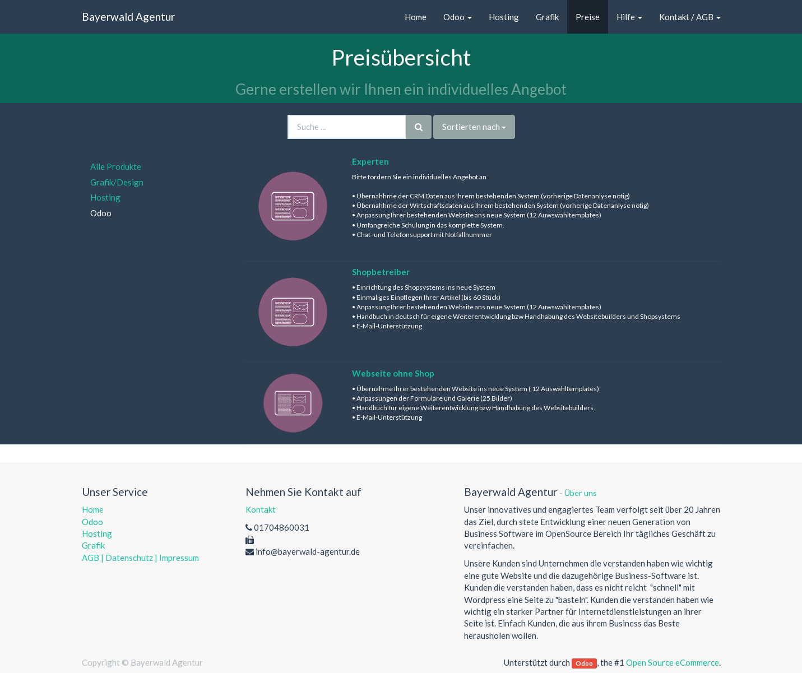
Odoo (101, 213)
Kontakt (260, 509)
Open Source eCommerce (672, 662)
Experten (370, 161)
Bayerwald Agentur (128, 16)
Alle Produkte (115, 166)
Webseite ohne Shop (393, 373)
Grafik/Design (116, 182)
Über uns (580, 493)
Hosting (105, 197)
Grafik (93, 545)
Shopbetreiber (381, 272)
